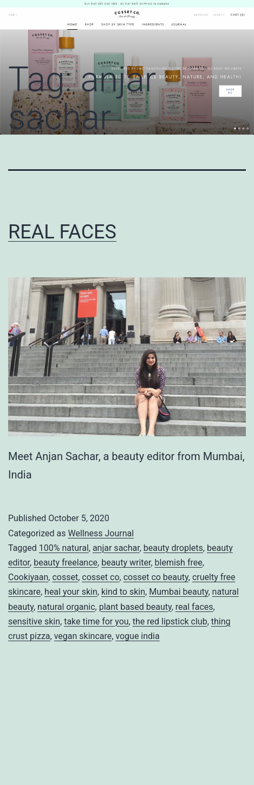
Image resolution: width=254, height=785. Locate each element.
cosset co (100, 577)
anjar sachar (116, 548)
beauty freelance (65, 562)
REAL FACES (62, 232)
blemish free (179, 562)
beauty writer (126, 562)
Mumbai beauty (178, 592)
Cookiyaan (28, 577)
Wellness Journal (101, 533)
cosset (65, 577)
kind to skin (123, 592)
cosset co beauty (155, 577)
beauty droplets (173, 548)
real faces (194, 607)
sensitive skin (34, 621)
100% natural (64, 548)
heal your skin (70, 592)
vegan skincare (83, 636)
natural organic (66, 607)
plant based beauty (135, 607)
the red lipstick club (170, 621)
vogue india (137, 636)
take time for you (96, 621)
